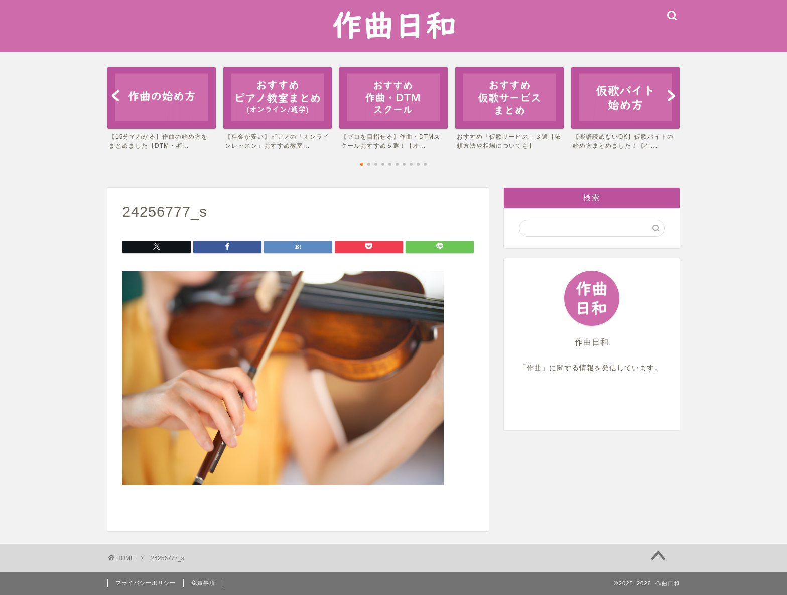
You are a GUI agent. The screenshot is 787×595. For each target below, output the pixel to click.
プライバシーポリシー (145, 583)
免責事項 (203, 583)
